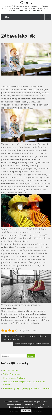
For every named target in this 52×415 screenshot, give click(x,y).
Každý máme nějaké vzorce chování (32, 344)
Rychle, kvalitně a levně (14, 378)
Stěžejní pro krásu (11, 374)
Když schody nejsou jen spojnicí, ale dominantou (26, 388)
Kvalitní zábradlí (10, 370)
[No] (48, 406)
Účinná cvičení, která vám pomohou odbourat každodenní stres (25, 338)
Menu (6, 17)
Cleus (26, 2)
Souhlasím (26, 411)
